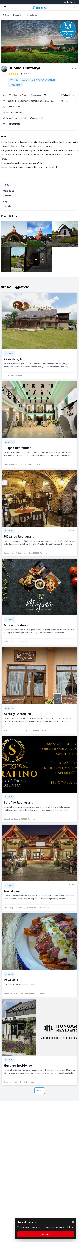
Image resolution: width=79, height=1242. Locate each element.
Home (7, 15)
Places (16, 15)
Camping (13, 80)
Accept (45, 1234)
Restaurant (15, 85)
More (39, 1090)
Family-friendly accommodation (38, 80)
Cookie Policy (68, 1227)
